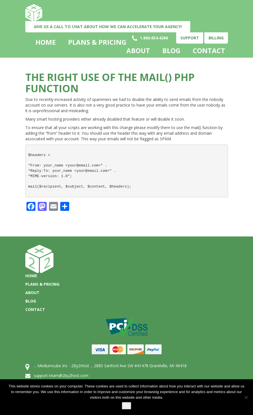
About (138, 50)
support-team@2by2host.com (61, 375)
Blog (171, 50)
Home (45, 42)
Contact (209, 50)
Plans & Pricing (97, 42)
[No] (246, 397)
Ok (126, 405)
